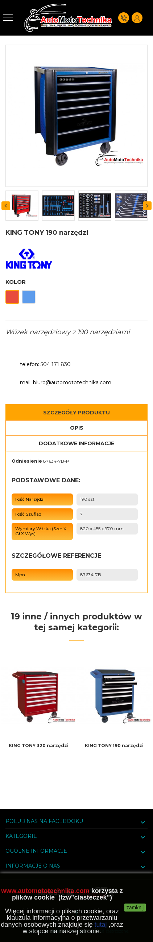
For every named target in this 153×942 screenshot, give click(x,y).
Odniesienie (27, 461)
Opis (76, 428)
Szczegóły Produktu (76, 412)
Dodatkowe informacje (76, 443)
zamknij (135, 907)
